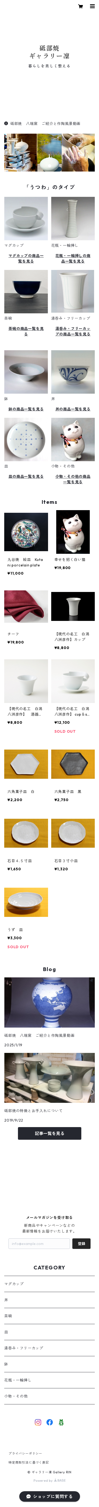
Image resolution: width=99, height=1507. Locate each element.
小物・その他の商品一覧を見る (73, 479)
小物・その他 (16, 1396)
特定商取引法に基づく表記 (28, 1462)
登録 (81, 1243)
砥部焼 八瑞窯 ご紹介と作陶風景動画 (42, 123)
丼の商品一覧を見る (73, 409)
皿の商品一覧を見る (26, 476)
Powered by (49, 1481)
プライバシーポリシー (25, 1453)
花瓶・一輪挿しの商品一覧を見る (73, 258)
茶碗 (8, 1316)
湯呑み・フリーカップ (23, 1348)
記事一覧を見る (49, 1133)
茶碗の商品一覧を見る (26, 331)
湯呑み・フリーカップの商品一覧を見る (73, 331)
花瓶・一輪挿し (18, 1380)
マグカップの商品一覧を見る (26, 258)
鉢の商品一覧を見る (26, 409)
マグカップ (14, 1284)
